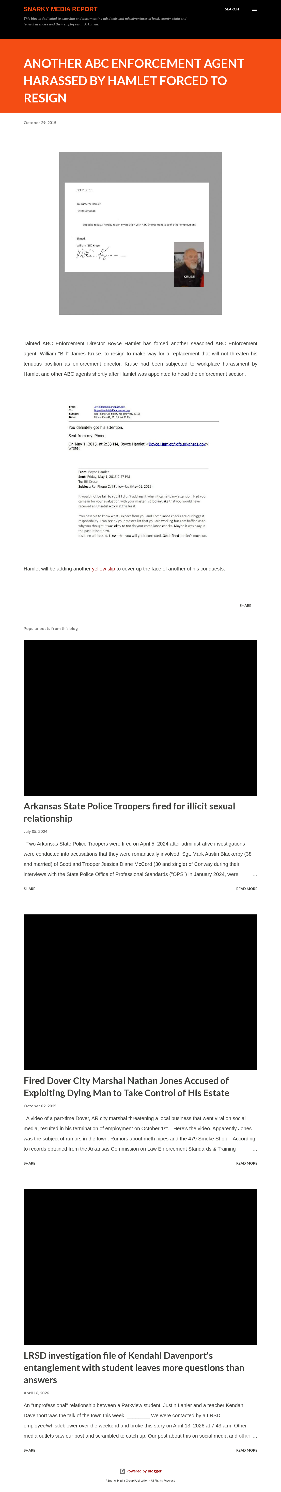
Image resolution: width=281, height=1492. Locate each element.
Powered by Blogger (140, 1471)
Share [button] (245, 605)
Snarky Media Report (61, 9)
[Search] (232, 9)
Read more (246, 888)
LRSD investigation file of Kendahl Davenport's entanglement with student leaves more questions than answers (134, 1367)
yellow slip (103, 568)
